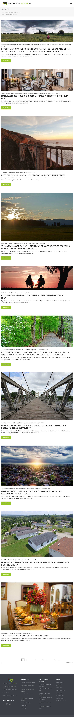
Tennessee (64, 44)
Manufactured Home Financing (15, 488)
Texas (37, 349)
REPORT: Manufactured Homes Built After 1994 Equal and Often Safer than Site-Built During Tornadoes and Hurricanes (35, 50)
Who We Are (59, 684)
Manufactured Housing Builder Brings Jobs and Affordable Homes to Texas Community (33, 426)
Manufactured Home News (26, 423)
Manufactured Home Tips (36, 44)
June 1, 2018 (46, 243)
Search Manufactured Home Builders (27, 687)
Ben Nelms (4, 44)
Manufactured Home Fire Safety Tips (45, 682)
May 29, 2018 (27, 293)
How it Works (59, 679)
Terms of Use (59, 692)
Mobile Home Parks (50, 44)
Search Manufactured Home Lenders (27, 691)
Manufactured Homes (27, 93)
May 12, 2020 (56, 93)
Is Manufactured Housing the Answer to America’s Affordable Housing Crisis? (35, 563)
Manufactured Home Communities (23, 44)
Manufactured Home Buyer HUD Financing (45, 695)
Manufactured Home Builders (15, 423)
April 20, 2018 (41, 423)
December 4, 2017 (28, 633)
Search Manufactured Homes (28, 679)
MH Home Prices (60, 687)
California (11, 172)
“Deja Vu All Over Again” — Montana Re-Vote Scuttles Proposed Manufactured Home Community (35, 247)
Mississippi (44, 44)
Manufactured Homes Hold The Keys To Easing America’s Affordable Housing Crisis (31, 492)
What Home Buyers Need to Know (45, 686)
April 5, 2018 (47, 488)
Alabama (10, 44)
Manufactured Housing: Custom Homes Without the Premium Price (34, 97)
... (42, 660)
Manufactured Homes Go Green (45, 704)
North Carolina (58, 44)
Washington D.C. (38, 488)
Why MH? (58, 682)
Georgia (14, 44)
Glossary (23, 705)
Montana (38, 243)
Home (3, 14)
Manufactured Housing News (19, 172)
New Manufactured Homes (44, 93)
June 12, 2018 (31, 172)
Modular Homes (35, 93)
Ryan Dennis (5, 243)
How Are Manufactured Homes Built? (44, 691)
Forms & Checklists (25, 699)
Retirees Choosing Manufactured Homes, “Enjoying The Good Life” (34, 296)
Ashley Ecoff (4, 172)
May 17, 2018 (45, 349)
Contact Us (59, 690)
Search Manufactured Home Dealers (27, 683)
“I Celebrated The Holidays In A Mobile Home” (25, 635)
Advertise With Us (60, 697)
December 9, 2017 (32, 559)
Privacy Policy (59, 695)
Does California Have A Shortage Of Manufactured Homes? (33, 175)
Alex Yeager (4, 423)
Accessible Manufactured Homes (45, 699)
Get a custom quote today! (10, 692)
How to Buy (24, 702)
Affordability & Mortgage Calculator (27, 696)
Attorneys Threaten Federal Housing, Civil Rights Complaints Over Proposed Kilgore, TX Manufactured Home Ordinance (35, 353)
